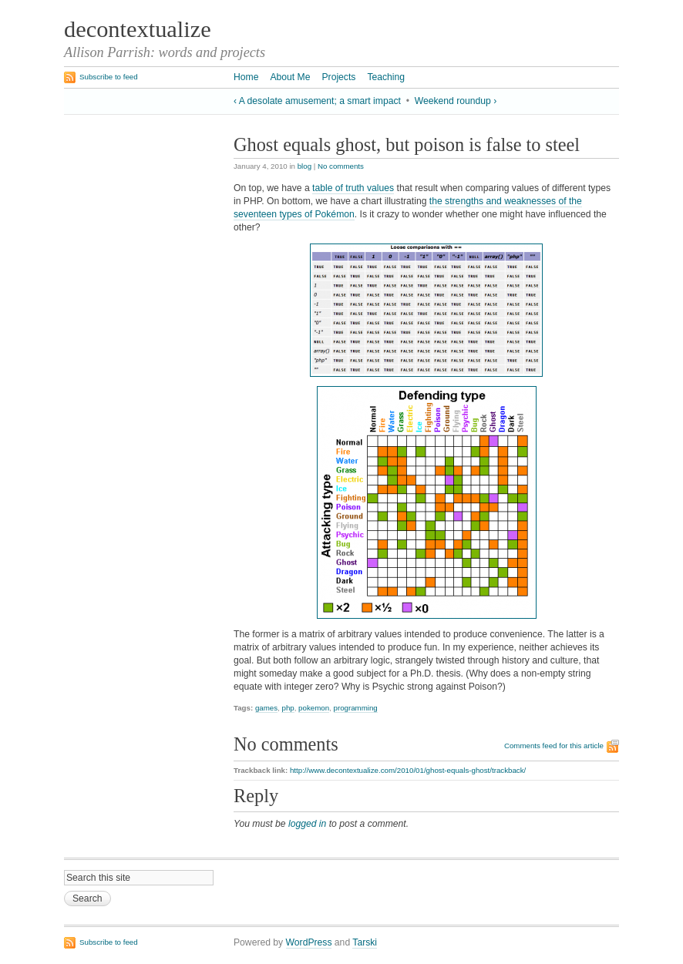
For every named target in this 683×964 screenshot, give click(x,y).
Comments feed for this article (554, 745)
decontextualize (137, 29)
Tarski (364, 942)
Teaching (386, 77)
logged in (307, 823)
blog (304, 166)
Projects (338, 77)
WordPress (309, 942)
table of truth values (353, 188)
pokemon (313, 708)
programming (356, 708)
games (266, 708)
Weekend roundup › (456, 101)
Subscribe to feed (108, 76)
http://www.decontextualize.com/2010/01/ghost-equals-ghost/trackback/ (408, 770)
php (287, 708)
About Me (290, 77)
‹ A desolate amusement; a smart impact (317, 101)
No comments (341, 166)
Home (246, 77)
